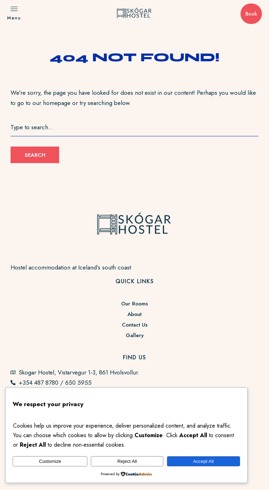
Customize (50, 461)
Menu (14, 17)
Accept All (203, 461)
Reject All (127, 461)
